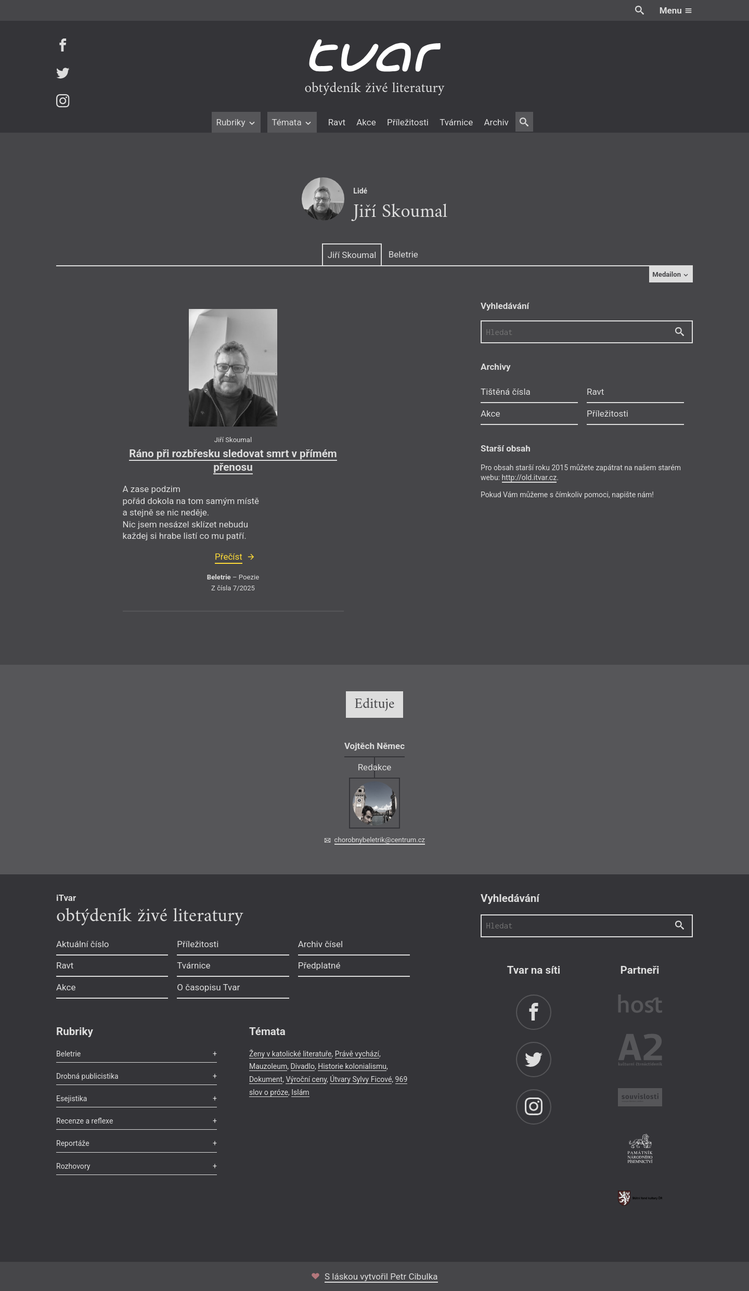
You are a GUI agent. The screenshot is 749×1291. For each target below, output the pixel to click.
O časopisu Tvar (208, 987)
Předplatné (319, 965)
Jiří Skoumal (352, 255)
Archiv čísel (320, 944)
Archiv (496, 122)
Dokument (265, 1079)
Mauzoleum (268, 1066)
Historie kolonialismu (352, 1066)
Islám (300, 1092)
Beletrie (403, 254)
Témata (292, 122)
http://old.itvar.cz (529, 477)
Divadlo (303, 1066)
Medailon (670, 274)
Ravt (336, 122)
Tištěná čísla (506, 391)
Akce (366, 122)
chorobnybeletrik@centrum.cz (379, 840)
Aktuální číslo (82, 944)
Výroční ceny (306, 1079)
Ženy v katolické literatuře (290, 1054)
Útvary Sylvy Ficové (361, 1079)
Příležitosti (408, 122)
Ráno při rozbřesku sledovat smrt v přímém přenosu (233, 460)
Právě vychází (357, 1054)
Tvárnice (456, 122)
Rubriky (236, 122)
